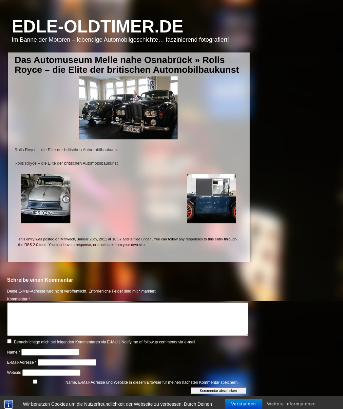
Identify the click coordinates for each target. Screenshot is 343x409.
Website (14, 372)
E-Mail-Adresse (22, 362)
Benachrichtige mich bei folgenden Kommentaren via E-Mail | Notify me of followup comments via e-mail (104, 342)
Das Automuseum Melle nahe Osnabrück (103, 60)
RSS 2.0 (31, 245)
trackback (105, 245)
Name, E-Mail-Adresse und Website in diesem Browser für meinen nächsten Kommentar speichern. (152, 382)
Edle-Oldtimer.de (97, 26)
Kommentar (18, 299)
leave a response (77, 245)
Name (13, 352)
